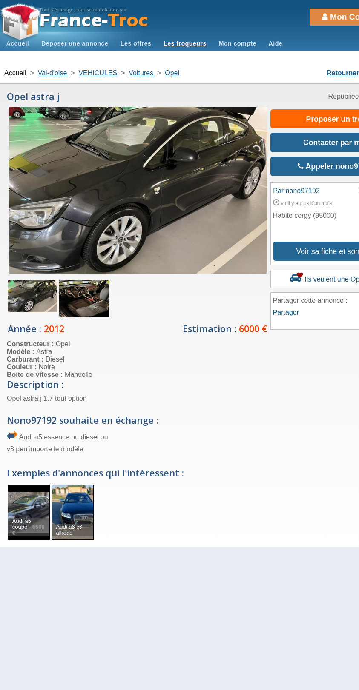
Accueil (17, 43)
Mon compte (237, 43)
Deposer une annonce (74, 43)
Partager (286, 312)
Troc (94, 20)
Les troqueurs (185, 43)
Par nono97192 (296, 190)
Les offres (136, 43)
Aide (276, 43)
